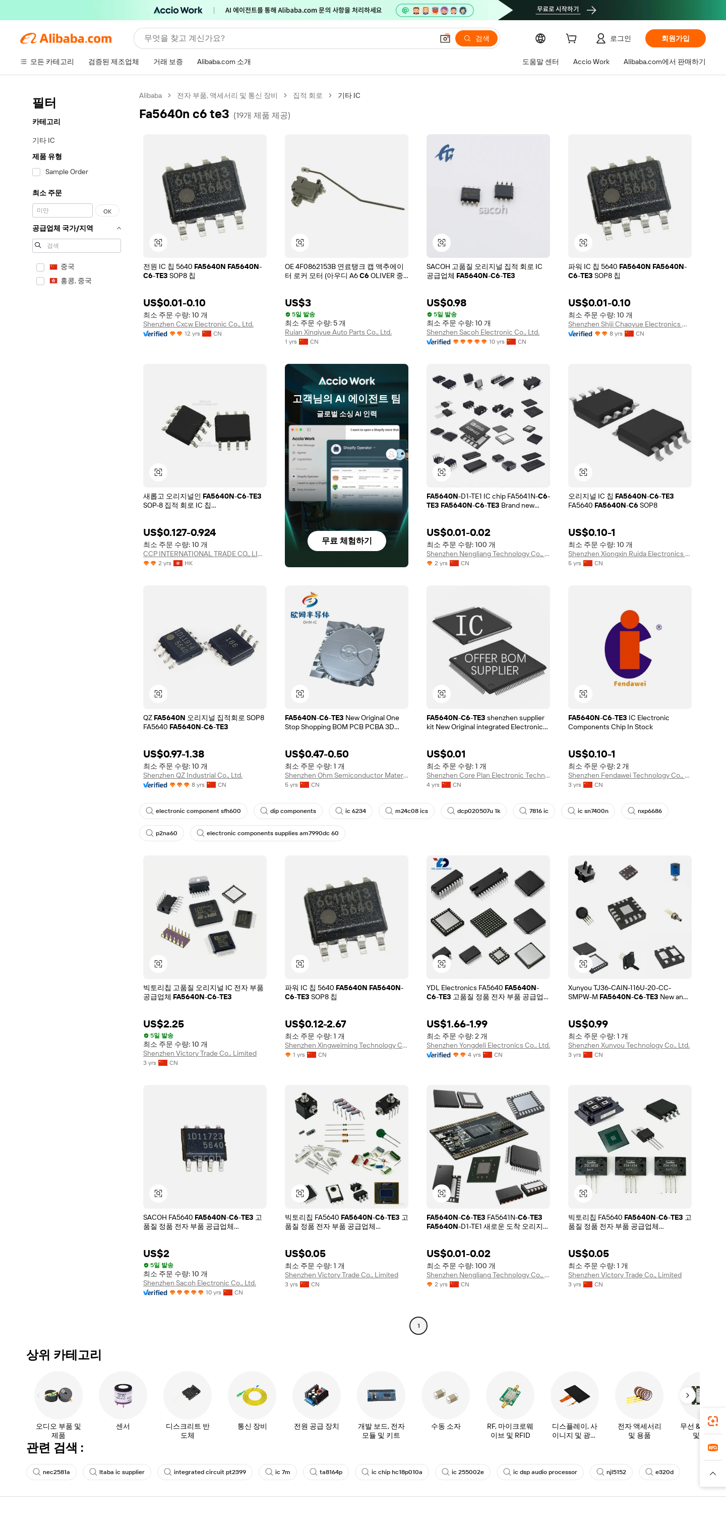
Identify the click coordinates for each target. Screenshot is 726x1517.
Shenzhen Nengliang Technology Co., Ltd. (488, 554)
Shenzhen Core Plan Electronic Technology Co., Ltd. (488, 775)
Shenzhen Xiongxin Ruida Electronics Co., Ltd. (630, 554)
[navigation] (76, 712)
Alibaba (150, 95)
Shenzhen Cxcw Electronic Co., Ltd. (198, 324)
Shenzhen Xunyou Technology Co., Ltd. (629, 1045)
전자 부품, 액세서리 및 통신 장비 (227, 95)
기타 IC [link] (349, 95)
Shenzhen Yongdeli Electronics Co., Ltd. (488, 1045)
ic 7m (277, 1472)
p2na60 (161, 833)
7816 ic (534, 811)
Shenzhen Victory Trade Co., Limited (200, 1053)
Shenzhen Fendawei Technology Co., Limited (630, 775)
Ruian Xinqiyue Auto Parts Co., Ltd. (338, 332)
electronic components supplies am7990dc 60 (268, 833)
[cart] (573, 40)
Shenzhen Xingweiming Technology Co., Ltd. (346, 1045)
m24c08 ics (406, 811)
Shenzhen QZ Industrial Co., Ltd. (193, 775)
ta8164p (326, 1472)
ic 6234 (350, 811)
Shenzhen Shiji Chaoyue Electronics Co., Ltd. (630, 324)
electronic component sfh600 (193, 811)
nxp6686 (645, 811)
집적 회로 (308, 95)
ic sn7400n (588, 811)
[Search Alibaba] (287, 38)
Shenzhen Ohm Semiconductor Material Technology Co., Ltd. (346, 775)
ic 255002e (463, 1472)
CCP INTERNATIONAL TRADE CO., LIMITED (205, 554)
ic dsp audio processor (540, 1472)
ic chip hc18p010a (391, 1472)
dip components (288, 811)
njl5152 (611, 1472)
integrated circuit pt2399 (205, 1472)
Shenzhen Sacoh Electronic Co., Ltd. (483, 332)
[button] (445, 38)
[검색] (476, 38)
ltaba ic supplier (117, 1472)
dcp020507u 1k (473, 811)
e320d (659, 1472)
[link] (713, 1421)
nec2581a (51, 1472)
